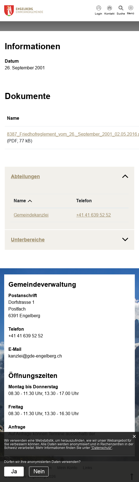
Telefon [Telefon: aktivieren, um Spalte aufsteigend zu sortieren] (84, 200)
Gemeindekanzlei (31, 215)
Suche (121, 13)
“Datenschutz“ (101, 448)
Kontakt (109, 13)
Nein (39, 471)
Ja (14, 471)
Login (98, 13)
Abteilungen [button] (25, 176)
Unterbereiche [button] (28, 240)
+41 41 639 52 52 (93, 215)
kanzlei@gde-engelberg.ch (35, 356)
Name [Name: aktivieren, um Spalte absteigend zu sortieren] (20, 200)
